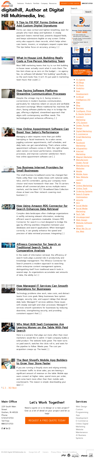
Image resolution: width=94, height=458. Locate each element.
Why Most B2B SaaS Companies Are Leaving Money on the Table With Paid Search (42, 327)
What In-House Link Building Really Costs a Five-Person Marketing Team (40, 59)
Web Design (81, 219)
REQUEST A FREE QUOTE (70, 3)
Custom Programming (82, 411)
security (79, 199)
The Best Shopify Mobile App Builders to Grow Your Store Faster (41, 361)
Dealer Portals (82, 125)
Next (14, 387)
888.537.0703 (87, 3)
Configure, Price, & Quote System (84, 113)
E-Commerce (82, 420)
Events (79, 139)
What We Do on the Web (83, 230)
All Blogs (80, 82)
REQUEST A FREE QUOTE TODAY (47, 420)
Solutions (20, 3)
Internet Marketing (80, 153)
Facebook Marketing (80, 144)
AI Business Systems (81, 437)
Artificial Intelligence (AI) (83, 98)
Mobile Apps (82, 174)
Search (74, 8)
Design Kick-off (34, 452)
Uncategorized (82, 217)
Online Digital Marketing (82, 425)
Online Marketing (84, 185)
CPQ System (81, 122)
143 (9, 387)
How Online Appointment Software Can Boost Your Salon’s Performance (42, 130)
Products (28, 3)
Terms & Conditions (69, 452)
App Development (82, 92)
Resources (53, 3)
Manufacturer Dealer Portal (82, 161)
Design (79, 128)
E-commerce (82, 134)
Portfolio (36, 3)
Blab (78, 102)
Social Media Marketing (81, 210)
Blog (78, 105)
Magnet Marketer (84, 156)
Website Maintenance (82, 431)
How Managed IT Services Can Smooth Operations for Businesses (42, 287)
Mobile (79, 171)
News (78, 182)
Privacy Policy (56, 452)
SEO (78, 202)
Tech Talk (80, 214)
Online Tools (81, 188)
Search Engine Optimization (82, 196)
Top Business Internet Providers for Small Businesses (39, 169)
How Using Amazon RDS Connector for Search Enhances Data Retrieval (42, 207)
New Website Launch (82, 178)
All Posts (80, 85)
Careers (45, 452)
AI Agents (80, 79)
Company (44, 3)
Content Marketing (80, 118)
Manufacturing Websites (82, 167)
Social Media (81, 205)
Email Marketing (83, 136)
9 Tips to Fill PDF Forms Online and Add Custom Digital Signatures (40, 24)
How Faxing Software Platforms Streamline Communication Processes (41, 92)
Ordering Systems (84, 191)
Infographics (81, 148)
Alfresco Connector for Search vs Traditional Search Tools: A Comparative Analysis (38, 247)
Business (80, 108)
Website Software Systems (84, 224)
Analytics (80, 88)
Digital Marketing (84, 131)
